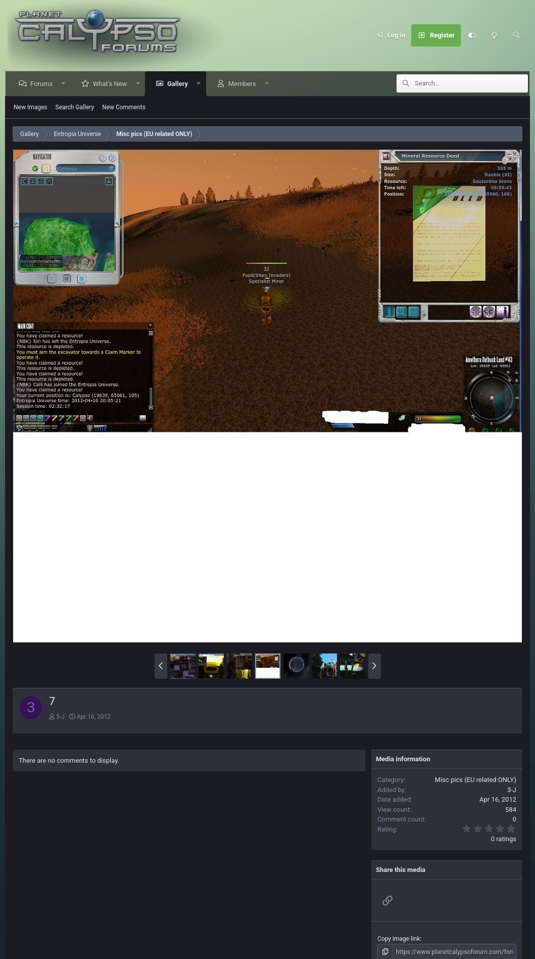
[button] (64, 83)
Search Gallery (75, 107)
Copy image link (398, 938)
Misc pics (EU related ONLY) (475, 779)
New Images (30, 107)
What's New (111, 84)
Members (243, 84)
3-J (60, 716)
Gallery (178, 84)
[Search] (516, 35)
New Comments (123, 107)
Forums (42, 84)
